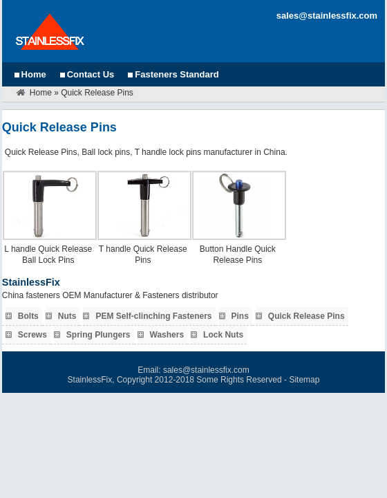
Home (33, 74)
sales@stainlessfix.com (326, 15)
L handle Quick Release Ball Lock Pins (48, 254)
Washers (167, 335)
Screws (32, 335)
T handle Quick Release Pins (143, 254)
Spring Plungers (98, 335)
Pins (240, 316)
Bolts (28, 316)
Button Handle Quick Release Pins (238, 254)
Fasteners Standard (176, 74)
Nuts (67, 316)
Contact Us (91, 74)
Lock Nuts (223, 335)
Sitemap (304, 380)
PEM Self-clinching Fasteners (153, 316)
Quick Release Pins (306, 316)
